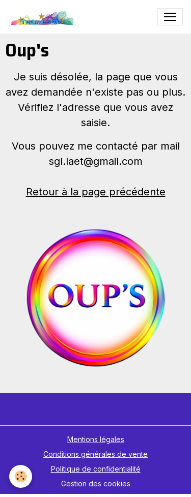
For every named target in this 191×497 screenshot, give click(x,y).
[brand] (43, 17)
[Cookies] (20, 476)
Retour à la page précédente (96, 192)
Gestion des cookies (95, 483)
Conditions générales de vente (95, 454)
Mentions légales (95, 439)
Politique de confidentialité (96, 468)
